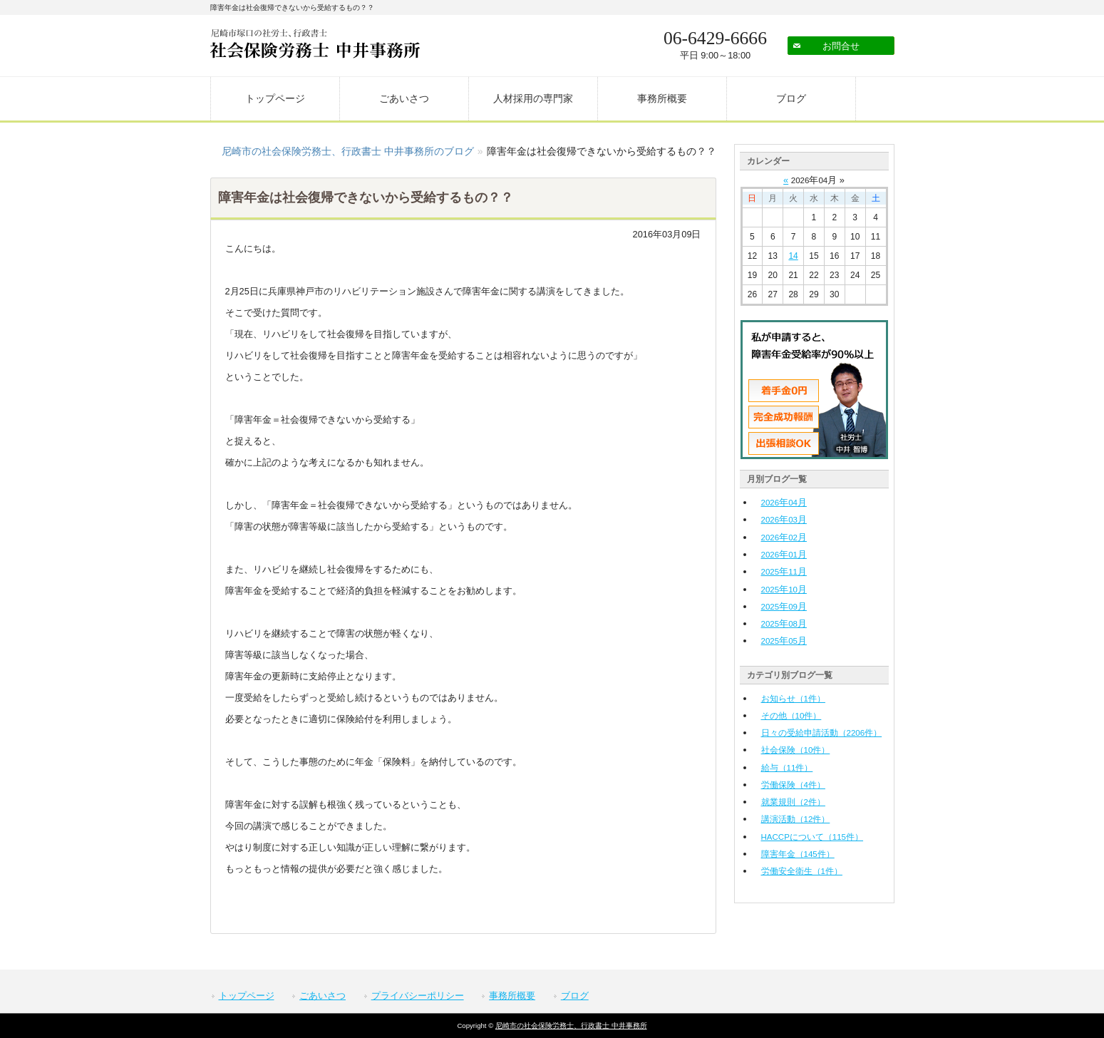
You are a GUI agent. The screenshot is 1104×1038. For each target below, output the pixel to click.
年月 (784, 502)
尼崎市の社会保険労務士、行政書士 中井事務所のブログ (348, 151)
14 (793, 256)
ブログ (791, 98)
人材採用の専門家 (533, 98)
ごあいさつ (404, 98)
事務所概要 (662, 98)
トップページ (275, 98)
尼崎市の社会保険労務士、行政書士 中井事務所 (571, 1025)
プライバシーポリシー (417, 995)
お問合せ (841, 46)
